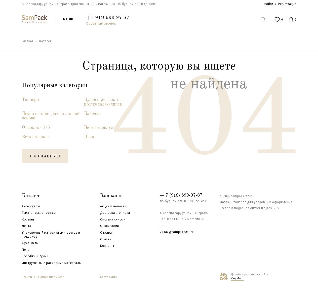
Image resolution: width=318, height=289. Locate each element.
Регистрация (287, 4)
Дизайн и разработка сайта (250, 277)
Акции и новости (113, 206)
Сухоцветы (30, 243)
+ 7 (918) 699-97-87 (181, 195)
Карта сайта (108, 277)
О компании (109, 226)
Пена (89, 137)
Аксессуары (31, 206)
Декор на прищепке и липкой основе (51, 115)
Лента (26, 226)
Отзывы (106, 233)
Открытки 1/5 (36, 127)
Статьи (105, 239)
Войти (268, 4)
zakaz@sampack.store (177, 232)
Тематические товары (39, 213)
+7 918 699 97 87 (107, 17)
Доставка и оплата (115, 213)
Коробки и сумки (35, 256)
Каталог (31, 195)
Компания (111, 195)
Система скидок (112, 219)
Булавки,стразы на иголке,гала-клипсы (103, 102)
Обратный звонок (101, 23)
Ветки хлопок (35, 137)
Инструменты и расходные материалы (51, 263)
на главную (45, 156)
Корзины (29, 219)
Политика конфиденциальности (43, 277)
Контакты (107, 246)
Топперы (30, 100)
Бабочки (92, 113)
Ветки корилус (98, 127)
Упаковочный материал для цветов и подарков (51, 234)
